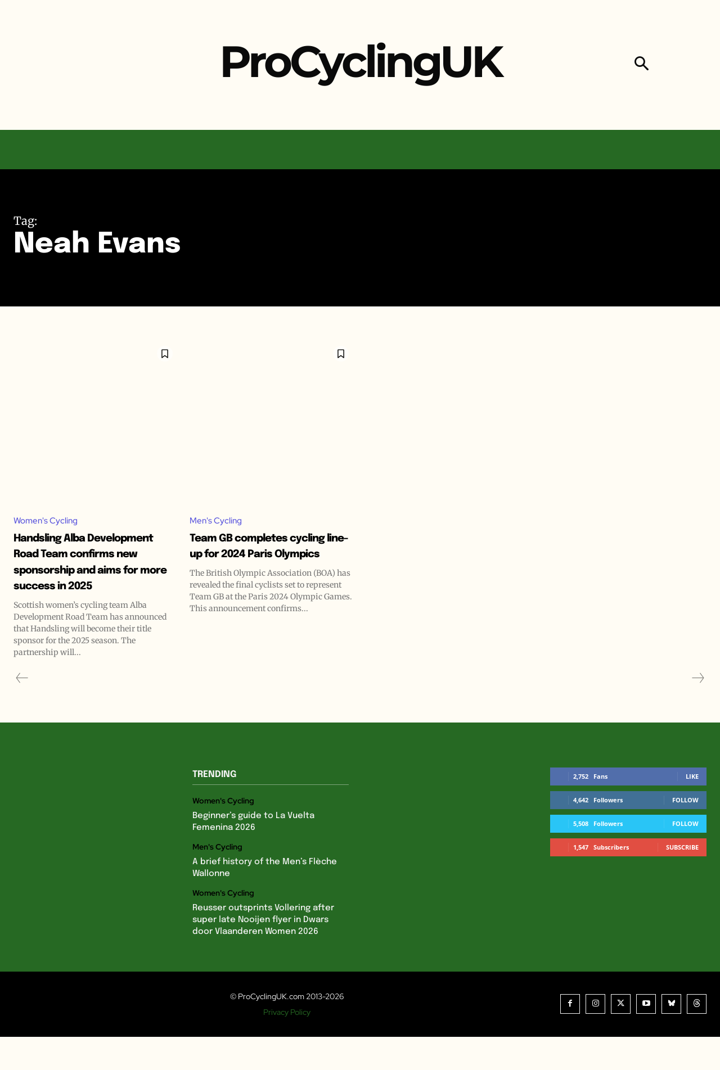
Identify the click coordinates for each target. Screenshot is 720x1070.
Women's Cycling (48, 521)
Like (692, 809)
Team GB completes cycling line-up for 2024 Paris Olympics (260, 554)
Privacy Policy (286, 1045)
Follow (685, 833)
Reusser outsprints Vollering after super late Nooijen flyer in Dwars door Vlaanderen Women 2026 (263, 953)
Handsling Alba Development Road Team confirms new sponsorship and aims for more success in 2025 (90, 578)
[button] (641, 65)
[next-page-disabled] (697, 711)
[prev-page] (22, 711)
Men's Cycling (217, 521)
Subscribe (682, 880)
